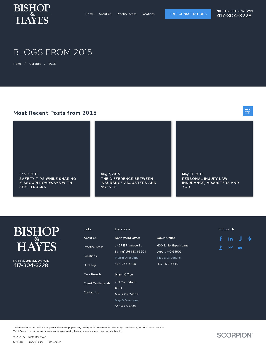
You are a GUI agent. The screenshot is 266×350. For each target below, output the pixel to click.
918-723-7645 (125, 306)
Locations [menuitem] (148, 14)
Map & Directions (126, 258)
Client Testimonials (97, 283)
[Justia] (240, 238)
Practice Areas (93, 247)
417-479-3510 (167, 264)
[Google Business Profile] (240, 247)
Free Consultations (188, 14)
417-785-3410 (125, 264)
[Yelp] (250, 238)
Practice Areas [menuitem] (127, 14)
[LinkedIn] (230, 238)
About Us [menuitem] (105, 14)
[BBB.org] (221, 247)
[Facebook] (221, 238)
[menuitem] (18, 341)
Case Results (93, 274)
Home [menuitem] (89, 14)
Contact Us (91, 292)
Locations (90, 256)
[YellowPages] (230, 247)
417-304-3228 (234, 15)
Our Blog (90, 265)
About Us (90, 238)
